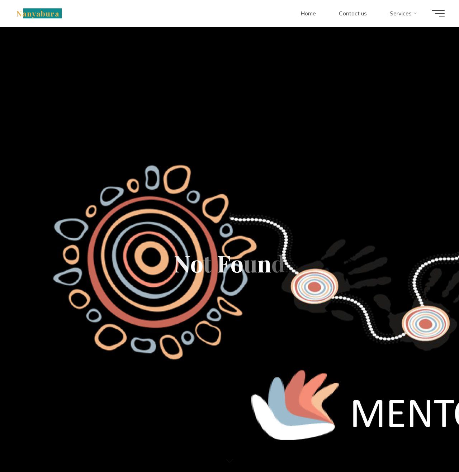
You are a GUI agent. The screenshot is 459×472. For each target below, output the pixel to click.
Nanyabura (38, 13)
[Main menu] (438, 13)
